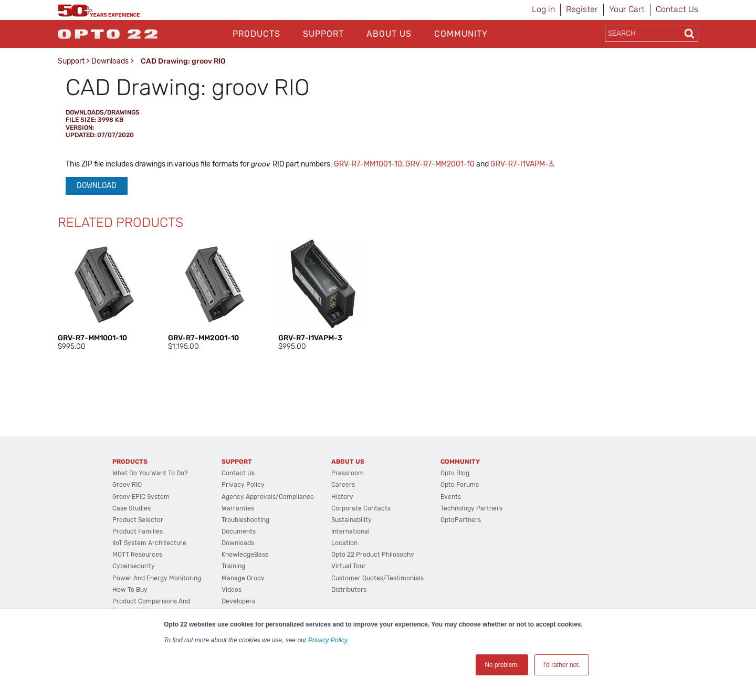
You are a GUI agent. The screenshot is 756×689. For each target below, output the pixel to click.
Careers (343, 484)
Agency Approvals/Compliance (268, 496)
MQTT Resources (137, 554)
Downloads (110, 61)
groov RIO (127, 484)
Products (256, 34)
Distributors (348, 589)
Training (233, 566)
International (350, 531)
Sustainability (351, 520)
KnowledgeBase (245, 554)
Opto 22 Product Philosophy (372, 554)
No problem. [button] (502, 665)
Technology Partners (471, 508)
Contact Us (677, 9)
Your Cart (627, 9)
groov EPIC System (141, 496)
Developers (238, 601)
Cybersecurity (133, 566)
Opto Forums (459, 484)
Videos (232, 589)
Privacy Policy (327, 640)
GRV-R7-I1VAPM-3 (521, 164)
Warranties (238, 508)
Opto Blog (454, 473)
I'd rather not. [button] (561, 665)
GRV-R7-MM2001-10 (440, 164)
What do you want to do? (149, 473)
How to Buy (130, 589)
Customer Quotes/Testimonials (377, 578)
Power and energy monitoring (156, 578)
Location (344, 543)
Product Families (137, 531)
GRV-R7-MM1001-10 (368, 164)
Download (97, 185)
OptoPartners (460, 520)
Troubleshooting (245, 520)
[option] (102, 295)
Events (450, 496)
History (342, 496)
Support (323, 34)
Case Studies (131, 508)
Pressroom (347, 473)
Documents (239, 531)
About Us (389, 34)
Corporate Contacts (361, 508)
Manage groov (243, 578)
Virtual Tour (348, 566)
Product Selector (137, 520)
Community (461, 34)
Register (582, 9)
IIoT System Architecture (149, 543)
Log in (543, 9)
